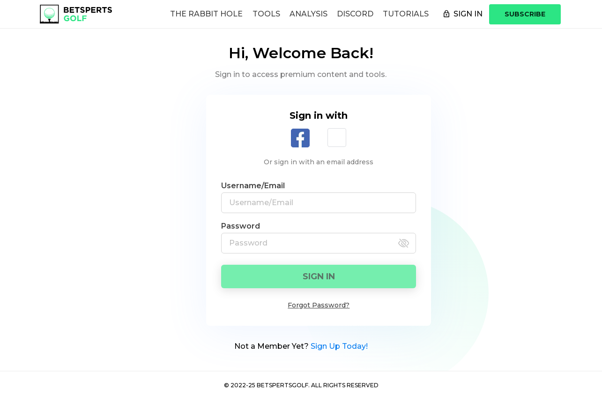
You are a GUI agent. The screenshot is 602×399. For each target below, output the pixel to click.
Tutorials (406, 13)
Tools (266, 13)
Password (240, 226)
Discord (355, 13)
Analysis (308, 13)
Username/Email (253, 186)
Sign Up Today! (339, 346)
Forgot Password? (318, 305)
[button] (336, 137)
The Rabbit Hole (206, 13)
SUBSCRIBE (525, 14)
